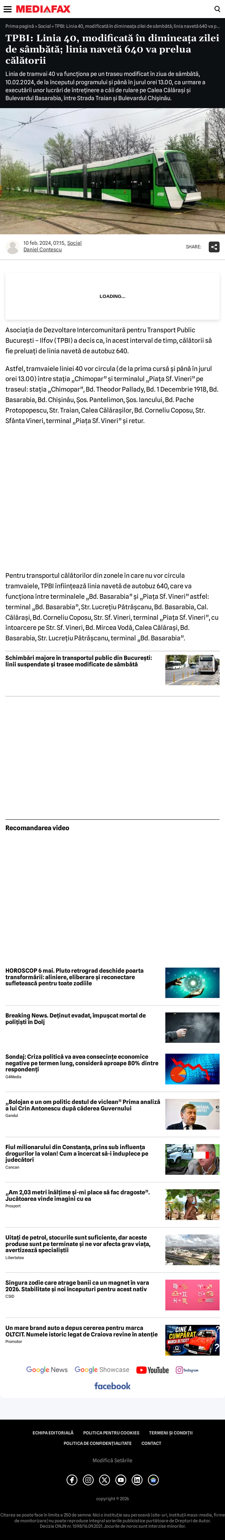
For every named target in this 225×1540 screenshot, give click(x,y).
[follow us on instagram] (187, 1370)
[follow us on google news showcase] (102, 1370)
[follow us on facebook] (112, 1386)
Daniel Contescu (43, 249)
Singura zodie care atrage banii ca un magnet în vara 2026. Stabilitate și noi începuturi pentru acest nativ (77, 1286)
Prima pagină (19, 26)
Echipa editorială (53, 1433)
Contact (151, 1443)
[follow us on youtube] (152, 1370)
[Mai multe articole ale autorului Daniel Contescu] (12, 247)
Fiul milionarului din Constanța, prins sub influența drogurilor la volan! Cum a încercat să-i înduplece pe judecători (76, 1153)
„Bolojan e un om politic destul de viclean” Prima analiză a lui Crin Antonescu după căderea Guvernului (82, 1105)
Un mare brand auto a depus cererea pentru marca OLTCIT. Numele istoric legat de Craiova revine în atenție (81, 1331)
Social (44, 26)
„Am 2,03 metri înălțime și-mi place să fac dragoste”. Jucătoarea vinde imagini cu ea (77, 1195)
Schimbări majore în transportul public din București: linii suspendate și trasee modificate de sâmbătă (78, 661)
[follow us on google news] (47, 1370)
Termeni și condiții (171, 1433)
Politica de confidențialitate (98, 1443)
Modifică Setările (112, 1460)
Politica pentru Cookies (111, 1433)
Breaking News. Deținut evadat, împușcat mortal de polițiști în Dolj (75, 1018)
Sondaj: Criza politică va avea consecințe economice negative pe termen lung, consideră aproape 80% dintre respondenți (81, 1063)
